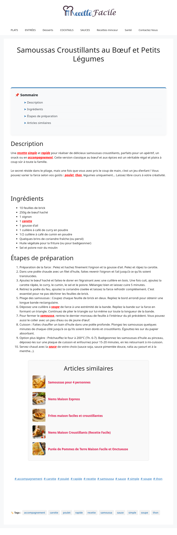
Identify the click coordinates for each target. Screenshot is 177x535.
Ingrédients (35, 109)
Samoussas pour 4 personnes (69, 382)
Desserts (48, 30)
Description (35, 102)
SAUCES (85, 30)
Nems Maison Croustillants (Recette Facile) (79, 432)
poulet (69, 175)
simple (32, 153)
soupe (55, 307)
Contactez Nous (148, 30)
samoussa (47, 316)
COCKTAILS (66, 30)
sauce (53, 347)
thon (78, 175)
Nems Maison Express (64, 399)
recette (22, 153)
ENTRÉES (30, 30)
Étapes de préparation (42, 116)
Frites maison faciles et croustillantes (75, 416)
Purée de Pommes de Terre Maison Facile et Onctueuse (88, 449)
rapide (45, 153)
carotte (27, 221)
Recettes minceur (107, 30)
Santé (128, 30)
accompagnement (40, 157)
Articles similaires (39, 123)
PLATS (14, 30)
